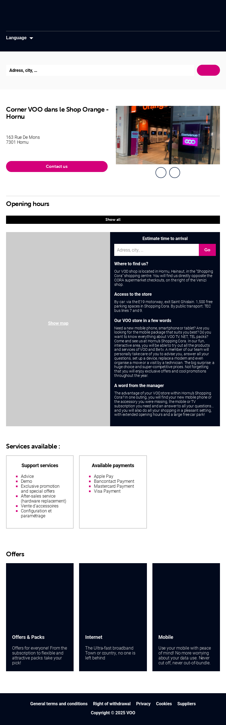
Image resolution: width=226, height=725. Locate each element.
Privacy (143, 703)
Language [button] (16, 37)
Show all (112, 219)
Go (207, 249)
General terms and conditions (59, 703)
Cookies (164, 703)
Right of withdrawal (112, 703)
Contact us (57, 166)
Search (208, 70)
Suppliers (186, 703)
